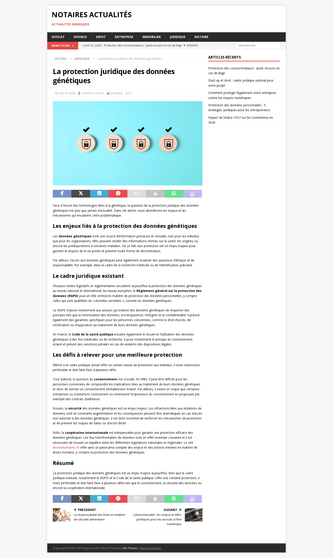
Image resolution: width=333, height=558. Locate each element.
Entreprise (124, 37)
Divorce (80, 37)
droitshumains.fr (66, 447)
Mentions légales (150, 548)
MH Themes (130, 548)
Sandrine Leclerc (92, 93)
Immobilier (151, 37)
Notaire (201, 37)
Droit (101, 37)
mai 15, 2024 (67, 93)
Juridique (177, 37)
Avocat (58, 37)
